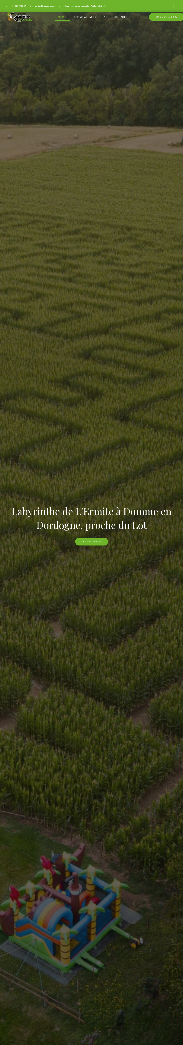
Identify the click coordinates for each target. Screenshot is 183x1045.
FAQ (105, 17)
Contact (119, 17)
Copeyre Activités (85, 17)
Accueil (62, 17)
